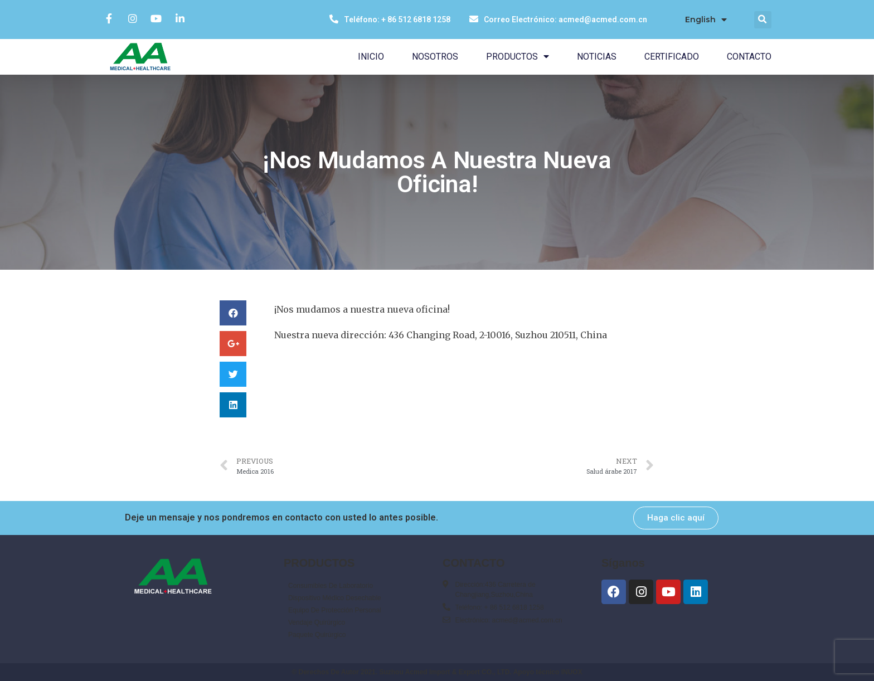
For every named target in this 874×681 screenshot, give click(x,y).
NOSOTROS (435, 56)
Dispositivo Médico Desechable (334, 598)
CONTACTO (749, 56)
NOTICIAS (596, 56)
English (706, 19)
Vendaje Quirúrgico (316, 622)
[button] (675, 518)
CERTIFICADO (671, 56)
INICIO (371, 56)
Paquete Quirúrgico (317, 635)
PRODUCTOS (517, 56)
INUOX (571, 672)
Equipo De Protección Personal (334, 610)
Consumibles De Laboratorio (330, 586)
